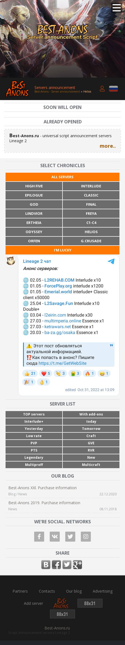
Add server (33, 603)
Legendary (33, 457)
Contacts (47, 591)
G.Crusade (91, 240)
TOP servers (34, 414)
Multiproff (34, 464)
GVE (91, 443)
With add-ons (91, 414)
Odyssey (34, 231)
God (34, 204)
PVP (34, 443)
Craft (91, 436)
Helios (91, 231)
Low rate (34, 436)
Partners (20, 591)
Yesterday (34, 428)
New (91, 457)
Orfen (34, 240)
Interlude (91, 185)
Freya (91, 213)
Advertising (102, 591)
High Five (34, 185)
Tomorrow (91, 428)
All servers (62, 176)
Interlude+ (33, 421)
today (91, 421)
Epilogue (34, 195)
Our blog (74, 591)
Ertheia (33, 222)
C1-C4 (91, 222)
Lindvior (33, 213)
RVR (91, 450)
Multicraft (91, 464)
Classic (91, 195)
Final (91, 204)
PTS (34, 450)
